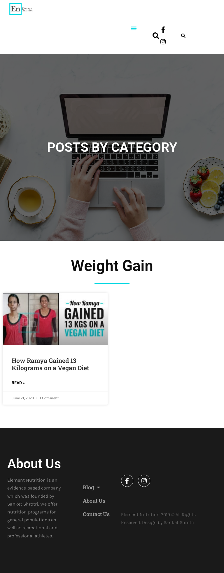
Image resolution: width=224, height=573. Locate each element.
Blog (91, 487)
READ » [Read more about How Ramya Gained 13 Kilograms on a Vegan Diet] (18, 382)
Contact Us (96, 514)
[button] (134, 28)
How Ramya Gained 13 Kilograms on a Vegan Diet (50, 364)
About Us (94, 500)
